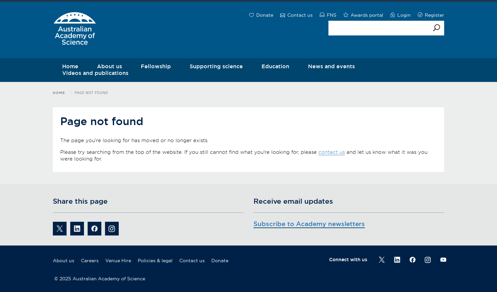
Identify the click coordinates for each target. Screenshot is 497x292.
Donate (219, 260)
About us (63, 260)
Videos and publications (95, 73)
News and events (331, 66)
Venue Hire (118, 260)
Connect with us (348, 259)
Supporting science (216, 66)
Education (275, 66)
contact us (331, 152)
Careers (90, 260)
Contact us (192, 260)
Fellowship (156, 66)
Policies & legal (155, 260)
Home (59, 93)
